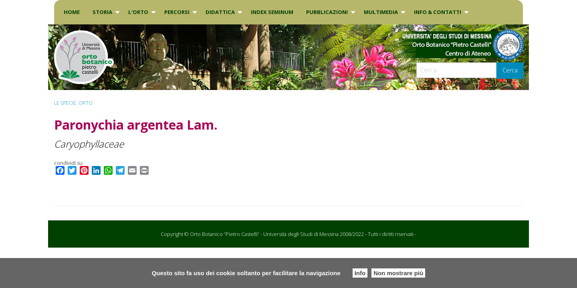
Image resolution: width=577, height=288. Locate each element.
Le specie (65, 103)
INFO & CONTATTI (437, 12)
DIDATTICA (220, 12)
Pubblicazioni (327, 12)
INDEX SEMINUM (272, 12)
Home (72, 12)
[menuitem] (71, 12)
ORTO (86, 103)
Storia (102, 12)
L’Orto (138, 12)
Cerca (510, 70)
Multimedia (381, 12)
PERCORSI (177, 12)
